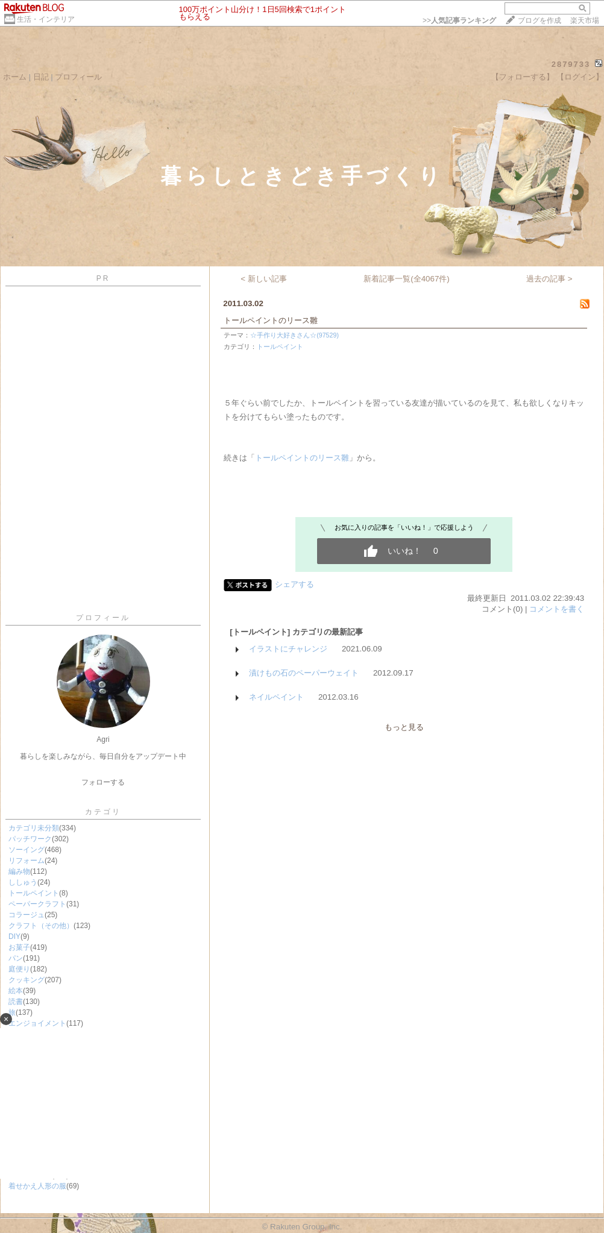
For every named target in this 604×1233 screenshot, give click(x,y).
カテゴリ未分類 (33, 828)
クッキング (26, 980)
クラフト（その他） (41, 925)
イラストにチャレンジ (288, 648)
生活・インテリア (46, 19)
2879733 (571, 64)
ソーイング (26, 850)
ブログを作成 (539, 20)
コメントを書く (556, 608)
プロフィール (78, 76)
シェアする (294, 584)
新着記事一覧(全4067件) (406, 278)
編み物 (19, 871)
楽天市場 (584, 20)
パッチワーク (30, 839)
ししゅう (22, 882)
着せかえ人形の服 (37, 1186)
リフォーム (26, 860)
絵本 (15, 991)
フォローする (103, 782)
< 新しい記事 (264, 278)
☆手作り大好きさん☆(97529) (294, 335)
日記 (41, 76)
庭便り (19, 969)
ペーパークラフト (37, 904)
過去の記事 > (549, 278)
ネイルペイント (276, 696)
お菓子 (19, 947)
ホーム (15, 76)
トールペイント (33, 893)
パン (15, 958)
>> (459, 20)
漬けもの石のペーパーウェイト (304, 672)
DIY (14, 936)
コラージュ (26, 915)
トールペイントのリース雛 (271, 320)
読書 (15, 1001)
